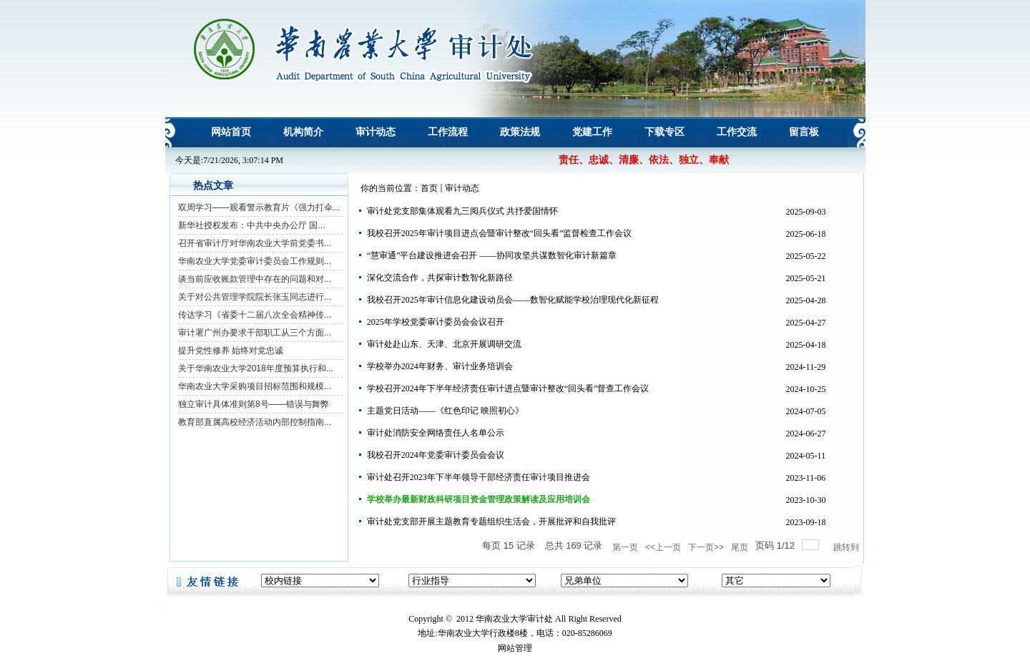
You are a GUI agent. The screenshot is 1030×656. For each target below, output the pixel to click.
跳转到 (847, 547)
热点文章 (213, 185)
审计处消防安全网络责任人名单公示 (435, 433)
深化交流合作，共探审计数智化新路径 (440, 278)
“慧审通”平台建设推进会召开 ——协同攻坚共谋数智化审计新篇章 (492, 255)
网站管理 (515, 648)
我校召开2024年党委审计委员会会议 (435, 455)
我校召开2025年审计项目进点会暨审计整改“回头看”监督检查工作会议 (499, 233)
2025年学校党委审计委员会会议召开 (435, 322)
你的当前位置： (390, 188)
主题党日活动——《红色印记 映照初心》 (445, 411)
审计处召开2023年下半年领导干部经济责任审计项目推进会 (478, 477)
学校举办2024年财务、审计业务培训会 (440, 366)
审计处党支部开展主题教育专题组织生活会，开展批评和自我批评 (491, 522)
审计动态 (462, 188)
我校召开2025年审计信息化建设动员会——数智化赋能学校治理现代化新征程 (513, 300)
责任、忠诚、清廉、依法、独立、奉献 (644, 159)
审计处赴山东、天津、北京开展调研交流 (444, 344)
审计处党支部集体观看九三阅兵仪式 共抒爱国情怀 (462, 211)
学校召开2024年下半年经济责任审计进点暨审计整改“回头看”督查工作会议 (508, 388)
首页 (429, 188)
